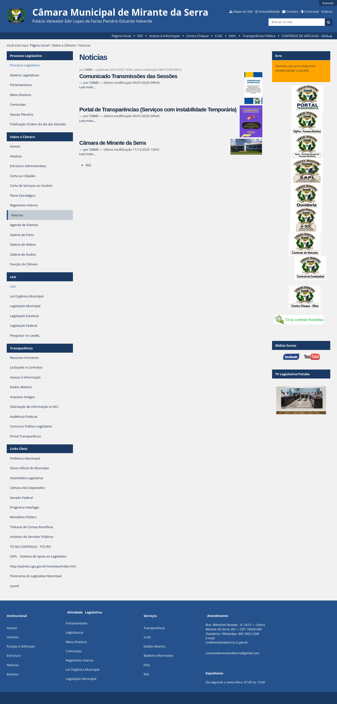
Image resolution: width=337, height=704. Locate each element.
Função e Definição (21, 646)
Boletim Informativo (158, 655)
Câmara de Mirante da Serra (112, 143)
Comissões (74, 651)
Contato (292, 11)
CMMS (88, 69)
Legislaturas (74, 632)
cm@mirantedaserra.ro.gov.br (227, 642)
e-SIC (147, 637)
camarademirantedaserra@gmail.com (232, 653)
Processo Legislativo (26, 55)
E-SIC (219, 36)
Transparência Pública (259, 36)
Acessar (328, 3)
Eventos (12, 674)
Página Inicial (121, 36)
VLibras (326, 11)
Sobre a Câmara (64, 45)
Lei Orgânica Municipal (82, 669)
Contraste (311, 11)
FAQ (147, 665)
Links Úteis (18, 448)
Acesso (12, 628)
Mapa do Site (243, 11)
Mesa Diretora (76, 642)
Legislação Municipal (81, 678)
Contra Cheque (197, 36)
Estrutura (14, 655)
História (12, 637)
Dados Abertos (155, 646)
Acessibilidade (269, 11)
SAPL (232, 36)
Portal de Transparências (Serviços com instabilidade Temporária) (157, 109)
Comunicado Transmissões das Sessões (128, 76)
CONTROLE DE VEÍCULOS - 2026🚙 (307, 36)
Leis (13, 277)
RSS (140, 36)
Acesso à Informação (164, 36)
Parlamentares (76, 623)
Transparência (21, 348)
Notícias (13, 665)
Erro (278, 55)
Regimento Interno (80, 660)
